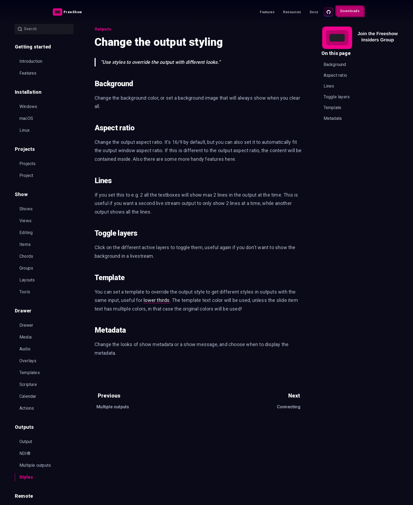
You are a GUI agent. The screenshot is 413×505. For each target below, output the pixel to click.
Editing (26, 232)
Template (333, 107)
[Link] (68, 12)
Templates (29, 372)
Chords (26, 256)
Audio (24, 348)
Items (25, 244)
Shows (26, 208)
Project (26, 175)
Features (28, 73)
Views (25, 220)
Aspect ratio (335, 75)
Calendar (27, 396)
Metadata (333, 118)
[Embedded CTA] (359, 38)
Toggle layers (337, 96)
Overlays (28, 360)
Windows (28, 106)
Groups (26, 268)
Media (25, 337)
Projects (27, 163)
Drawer (26, 325)
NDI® (24, 453)
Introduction (30, 61)
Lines (329, 86)
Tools (24, 291)
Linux (24, 130)
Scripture (28, 384)
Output (25, 441)
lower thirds (156, 300)
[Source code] (328, 12)
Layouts (27, 280)
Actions (26, 408)
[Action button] (68, 12)
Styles (26, 477)
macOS (26, 118)
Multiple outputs (35, 465)
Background (335, 64)
